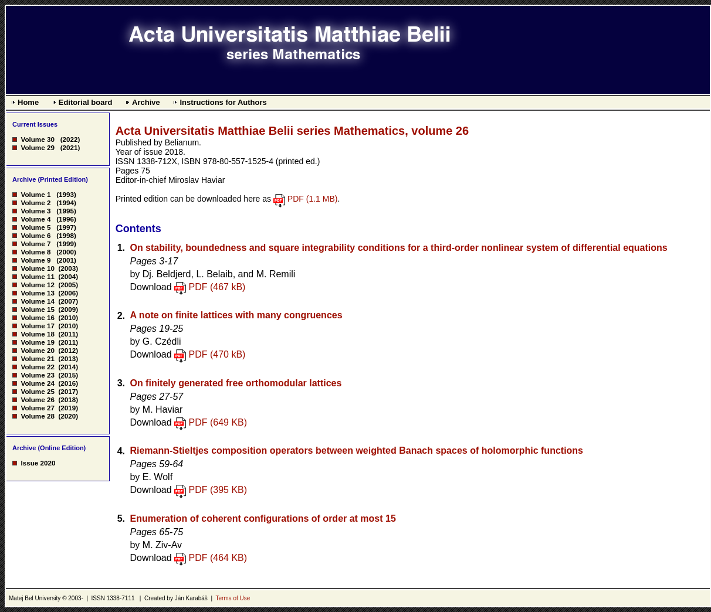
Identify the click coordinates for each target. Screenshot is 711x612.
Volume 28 (37, 416)
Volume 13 (37, 293)
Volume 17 (37, 325)
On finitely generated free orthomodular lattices (235, 383)
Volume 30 (37, 139)
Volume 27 (37, 408)
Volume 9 (35, 260)
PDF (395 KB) (218, 490)
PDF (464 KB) (218, 558)
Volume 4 (35, 219)
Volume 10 (37, 268)
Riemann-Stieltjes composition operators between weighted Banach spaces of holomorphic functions (356, 450)
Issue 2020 (38, 463)
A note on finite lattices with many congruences (236, 315)
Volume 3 (35, 211)
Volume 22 (37, 366)
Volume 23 (37, 375)
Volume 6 (35, 235)
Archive (146, 102)
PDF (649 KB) (218, 422)
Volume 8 (35, 252)
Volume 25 (37, 391)
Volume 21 (37, 358)
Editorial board (86, 102)
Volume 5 (35, 227)
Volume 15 (37, 309)
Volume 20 (37, 350)
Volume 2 (35, 202)
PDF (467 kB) (217, 287)
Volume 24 (37, 383)
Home (28, 102)
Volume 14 (37, 301)
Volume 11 (37, 276)
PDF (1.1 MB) (312, 198)
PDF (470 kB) (217, 354)
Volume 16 (37, 317)
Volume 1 (35, 194)
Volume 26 (37, 399)
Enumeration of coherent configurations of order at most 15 (262, 518)
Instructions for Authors (223, 102)
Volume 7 (35, 243)
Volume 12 (37, 284)
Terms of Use (232, 598)
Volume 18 (37, 334)
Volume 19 (37, 342)
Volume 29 (37, 147)
